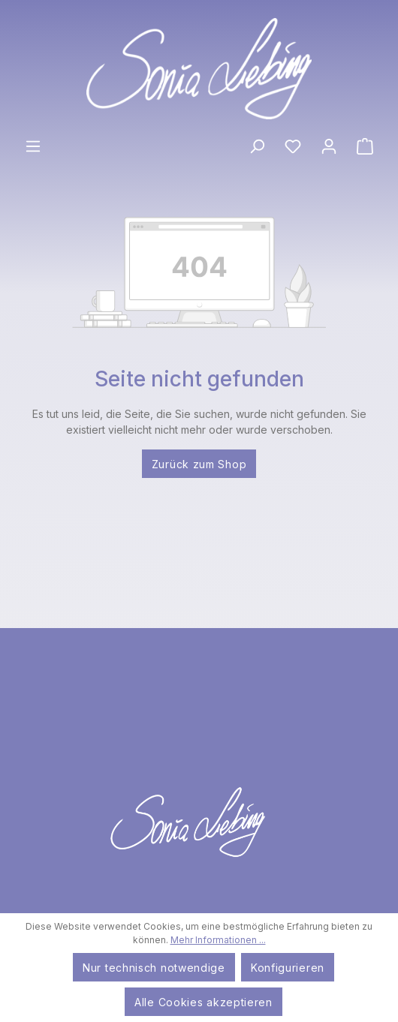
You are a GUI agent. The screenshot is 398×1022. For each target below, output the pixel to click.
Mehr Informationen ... (218, 939)
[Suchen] (257, 145)
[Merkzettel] (293, 145)
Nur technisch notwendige (154, 967)
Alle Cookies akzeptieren (203, 1002)
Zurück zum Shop (199, 464)
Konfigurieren (287, 967)
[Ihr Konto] (329, 145)
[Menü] (33, 145)
